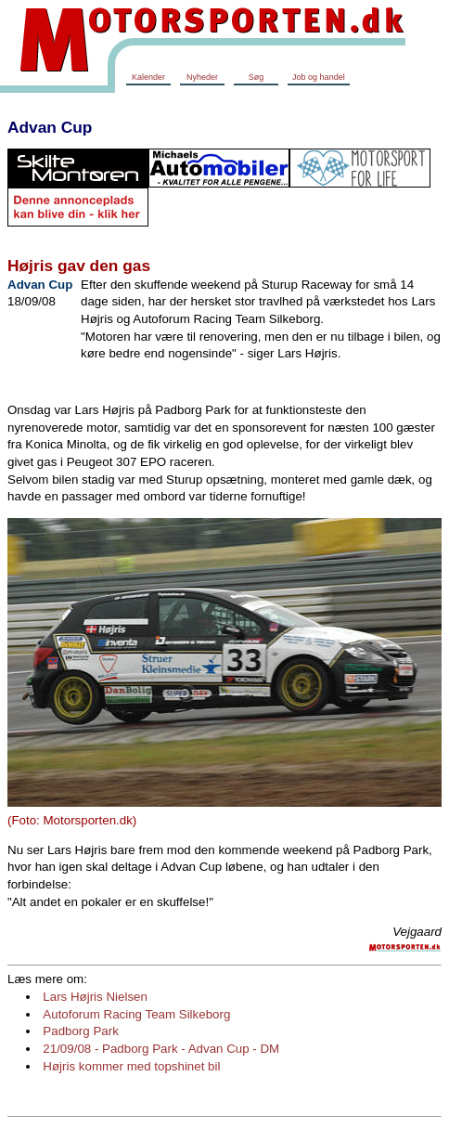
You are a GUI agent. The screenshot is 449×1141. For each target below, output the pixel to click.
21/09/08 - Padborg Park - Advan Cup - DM (161, 1049)
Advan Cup (49, 127)
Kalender (148, 77)
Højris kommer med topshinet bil (131, 1066)
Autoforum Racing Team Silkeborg (136, 1014)
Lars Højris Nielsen (95, 997)
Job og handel (318, 77)
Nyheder (202, 77)
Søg (256, 77)
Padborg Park (81, 1031)
